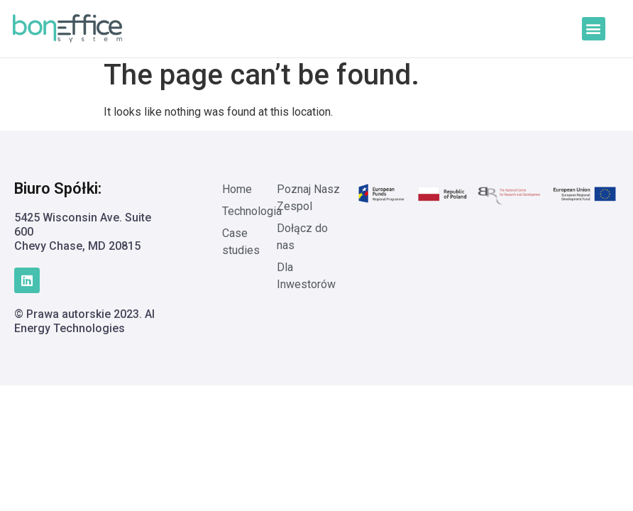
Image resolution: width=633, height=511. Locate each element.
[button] (593, 28)
